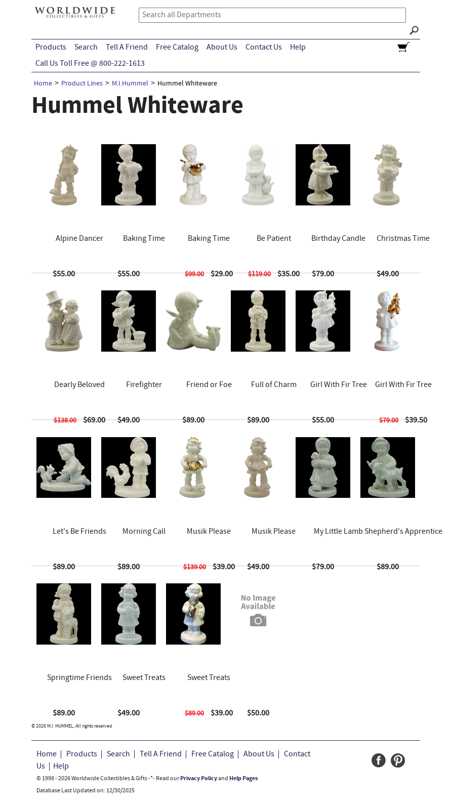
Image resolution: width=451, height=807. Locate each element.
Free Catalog (177, 48)
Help (298, 48)
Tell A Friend (127, 48)
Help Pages (243, 779)
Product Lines (82, 84)
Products (50, 48)
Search (86, 48)
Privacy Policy (198, 779)
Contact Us (263, 48)
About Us (222, 48)
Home (43, 84)
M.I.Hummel (130, 84)
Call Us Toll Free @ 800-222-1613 (90, 64)
